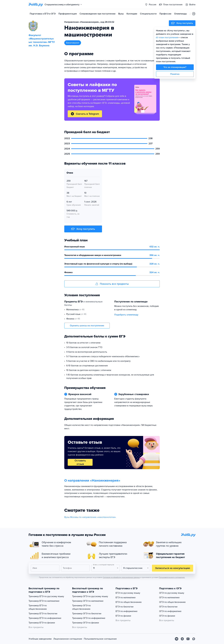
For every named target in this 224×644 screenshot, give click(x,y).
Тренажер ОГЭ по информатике (88, 618)
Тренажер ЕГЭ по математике (44, 601)
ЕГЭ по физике (123, 615)
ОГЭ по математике (169, 597)
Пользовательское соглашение (100, 638)
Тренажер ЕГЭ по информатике (45, 618)
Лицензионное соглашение (67, 638)
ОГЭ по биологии (168, 606)
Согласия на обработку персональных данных (121, 577)
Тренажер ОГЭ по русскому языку (90, 596)
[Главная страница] (36, 4)
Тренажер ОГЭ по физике (85, 622)
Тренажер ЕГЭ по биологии (43, 613)
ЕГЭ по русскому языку (128, 593)
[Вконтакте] (176, 639)
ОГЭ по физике (167, 615)
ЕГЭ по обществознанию (129, 602)
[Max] (193, 639)
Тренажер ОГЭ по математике (87, 601)
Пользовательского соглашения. (172, 577)
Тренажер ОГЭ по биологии (86, 613)
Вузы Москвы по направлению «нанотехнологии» (90, 517)
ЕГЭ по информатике (126, 611)
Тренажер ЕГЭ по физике (42, 622)
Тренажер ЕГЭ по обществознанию (38, 607)
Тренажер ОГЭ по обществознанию (81, 607)
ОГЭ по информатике (170, 611)
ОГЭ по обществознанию (172, 602)
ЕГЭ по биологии (124, 606)
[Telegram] (182, 639)
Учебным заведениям (40, 638)
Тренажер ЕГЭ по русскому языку (46, 596)
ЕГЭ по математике (126, 597)
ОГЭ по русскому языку (171, 593)
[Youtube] (188, 639)
